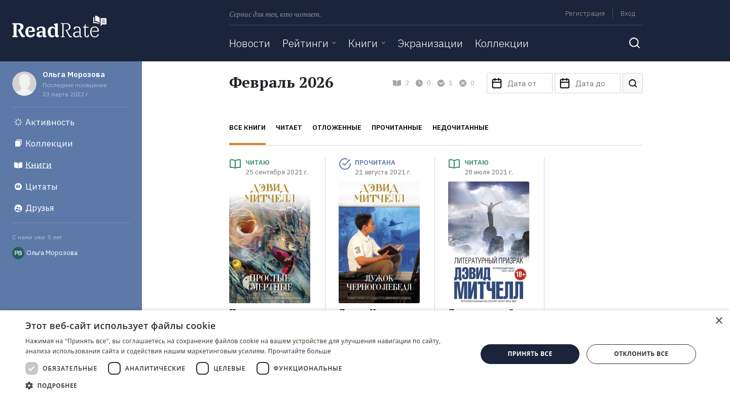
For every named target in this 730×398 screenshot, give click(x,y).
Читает (289, 127)
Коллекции (502, 43)
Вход (627, 13)
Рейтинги (305, 43)
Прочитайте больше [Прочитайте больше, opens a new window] (299, 351)
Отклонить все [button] (641, 353)
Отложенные (336, 127)
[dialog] (365, 354)
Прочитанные (397, 127)
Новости (249, 43)
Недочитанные (460, 127)
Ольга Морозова (74, 74)
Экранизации (430, 43)
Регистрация (585, 13)
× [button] (718, 321)
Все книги (247, 127)
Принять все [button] (529, 353)
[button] (244, 385)
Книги (363, 43)
